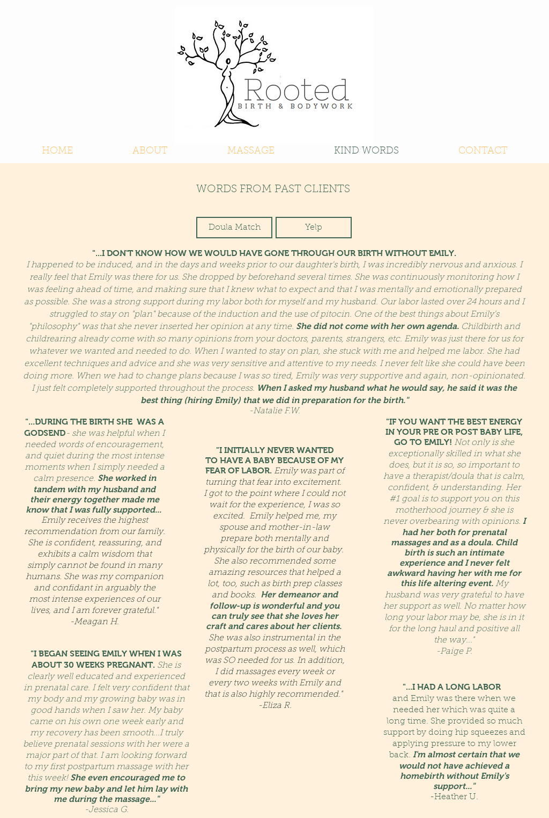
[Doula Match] (234, 227)
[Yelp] (314, 227)
